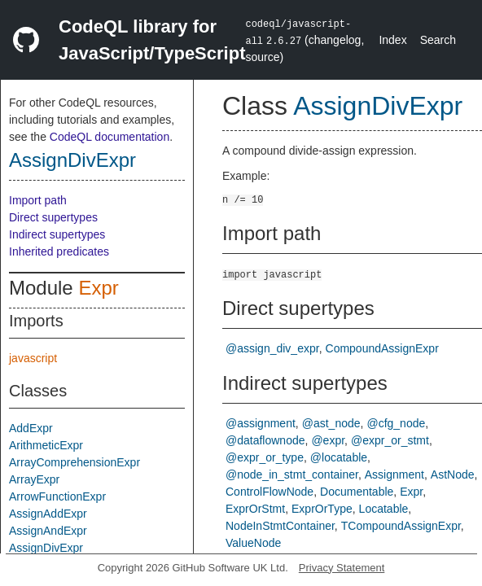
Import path (38, 200)
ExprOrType (322, 508)
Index (392, 39)
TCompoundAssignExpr (401, 525)
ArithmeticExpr (46, 445)
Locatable (384, 508)
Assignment (394, 474)
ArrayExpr (34, 479)
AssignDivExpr (72, 160)
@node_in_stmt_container (292, 474)
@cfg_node (395, 423)
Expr (98, 288)
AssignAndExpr (48, 530)
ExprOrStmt (255, 508)
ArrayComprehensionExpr (74, 462)
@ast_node (331, 423)
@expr (327, 440)
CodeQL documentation (109, 136)
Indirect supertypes (57, 234)
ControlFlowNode (269, 491)
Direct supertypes (53, 217)
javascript (33, 358)
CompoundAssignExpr (382, 348)
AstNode (453, 474)
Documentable (356, 491)
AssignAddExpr (48, 513)
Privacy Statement (342, 568)
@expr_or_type (265, 457)
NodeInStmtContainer (280, 525)
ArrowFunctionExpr (57, 496)
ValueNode (253, 542)
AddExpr (31, 428)
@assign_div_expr (272, 348)
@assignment (261, 423)
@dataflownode (265, 440)
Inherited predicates (59, 251)
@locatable (338, 457)
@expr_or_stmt (390, 440)
